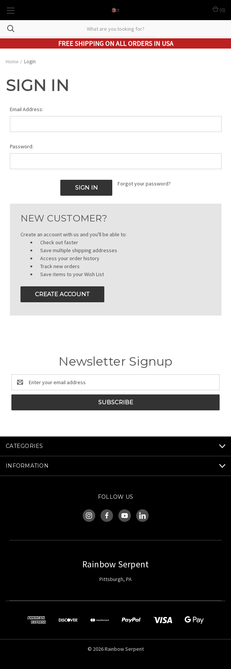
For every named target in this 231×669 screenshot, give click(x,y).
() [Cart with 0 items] (218, 9)
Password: (21, 146)
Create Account (62, 294)
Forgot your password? (144, 183)
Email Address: (26, 109)
